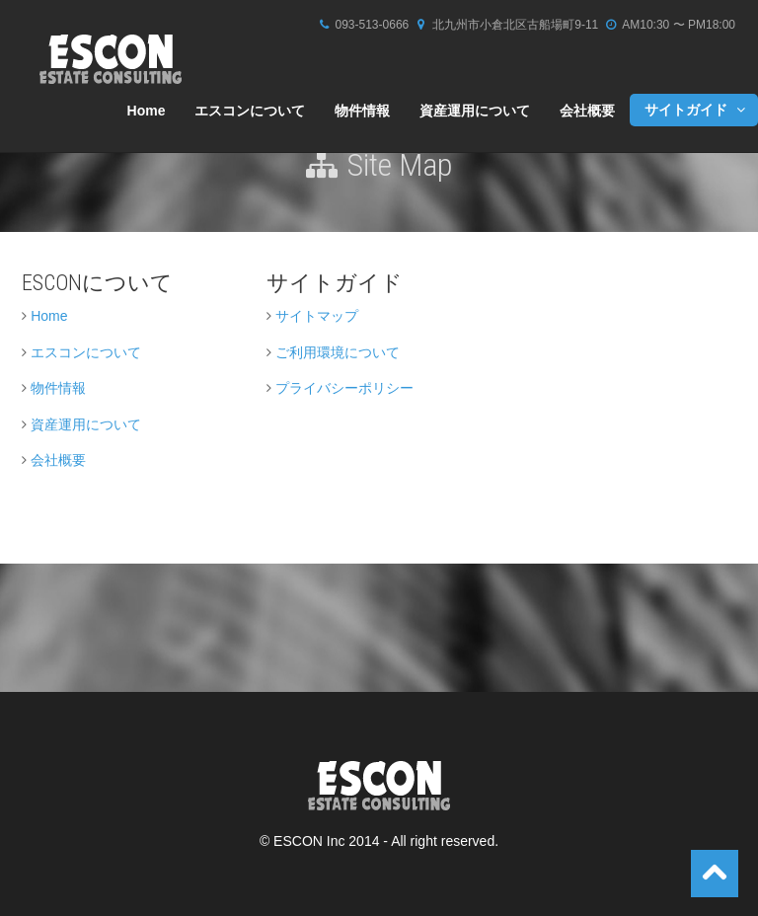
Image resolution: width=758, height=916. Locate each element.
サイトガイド (696, 109)
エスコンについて (249, 110)
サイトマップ (316, 316)
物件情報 (362, 110)
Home (146, 110)
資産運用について (474, 110)
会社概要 (587, 110)
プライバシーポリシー (344, 388)
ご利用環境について (337, 352)
